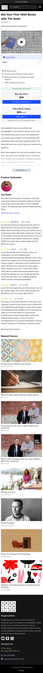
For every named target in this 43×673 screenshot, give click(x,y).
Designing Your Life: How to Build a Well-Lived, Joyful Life (20, 427)
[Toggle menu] (40, 7)
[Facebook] (7, 638)
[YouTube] (3, 638)
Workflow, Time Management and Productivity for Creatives (20, 586)
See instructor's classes (10, 213)
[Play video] (21, 42)
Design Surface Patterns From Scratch (16, 364)
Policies (21, 670)
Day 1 (5, 62)
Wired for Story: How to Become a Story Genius (20, 395)
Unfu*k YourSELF (7, 523)
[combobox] (22, 7)
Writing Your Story (8, 492)
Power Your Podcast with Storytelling (15, 554)
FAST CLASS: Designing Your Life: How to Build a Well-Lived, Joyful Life (20, 460)
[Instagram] (12, 638)
